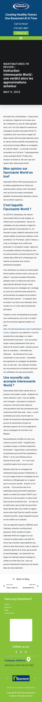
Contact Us (19, 687)
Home (6, 604)
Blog (6, 610)
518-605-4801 (21, 28)
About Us (7, 607)
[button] (21, 38)
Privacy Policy (30, 687)
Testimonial (9, 613)
